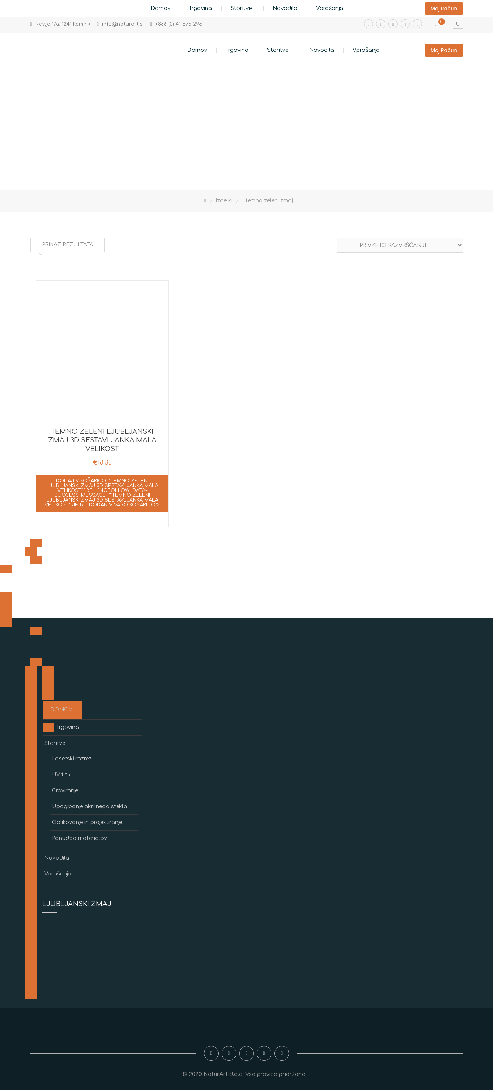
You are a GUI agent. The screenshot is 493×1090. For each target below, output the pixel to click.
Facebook (368, 23)
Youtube (393, 23)
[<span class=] (36, 543)
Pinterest (417, 23)
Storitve (241, 8)
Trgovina (200, 8)
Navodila (285, 8)
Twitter (405, 23)
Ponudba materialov (79, 838)
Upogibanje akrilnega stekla (89, 806)
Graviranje (65, 790)
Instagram (380, 23)
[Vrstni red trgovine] (400, 245)
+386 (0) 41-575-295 (178, 24)
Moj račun (443, 8)
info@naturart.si (122, 24)
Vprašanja (329, 8)
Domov (160, 8)
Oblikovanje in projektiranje (87, 822)
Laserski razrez (72, 759)
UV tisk (61, 774)
